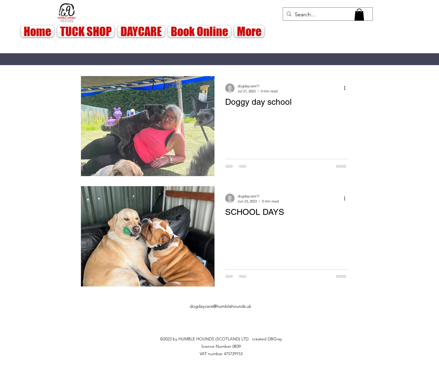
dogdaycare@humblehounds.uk (220, 306)
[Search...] (327, 15)
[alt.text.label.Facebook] (219, 320)
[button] (359, 15)
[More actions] (346, 88)
